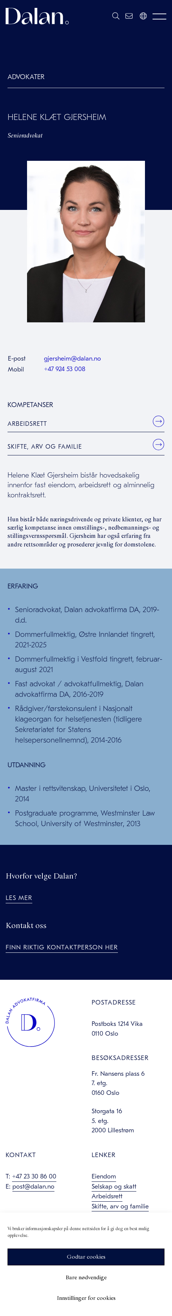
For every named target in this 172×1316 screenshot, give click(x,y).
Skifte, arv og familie (45, 446)
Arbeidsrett (27, 424)
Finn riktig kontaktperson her (62, 947)
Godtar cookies (86, 1257)
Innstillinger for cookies (86, 1298)
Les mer (19, 897)
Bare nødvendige (86, 1277)
